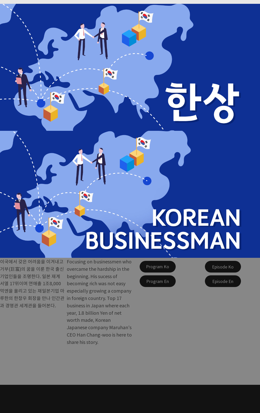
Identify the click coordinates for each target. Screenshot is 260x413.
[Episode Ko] (223, 267)
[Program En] (158, 281)
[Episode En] (223, 281)
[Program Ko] (158, 267)
